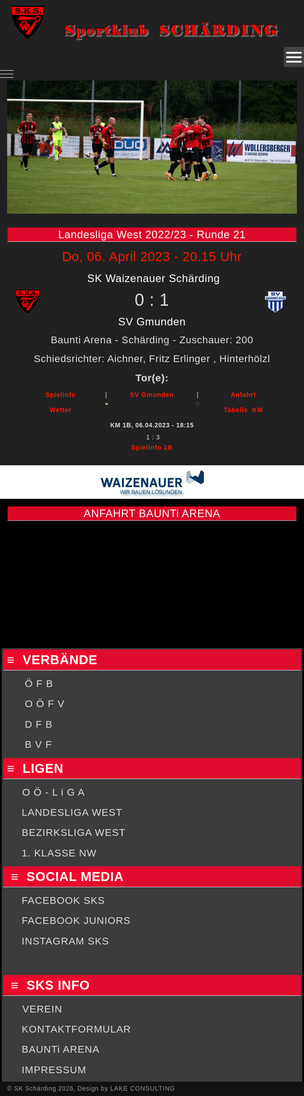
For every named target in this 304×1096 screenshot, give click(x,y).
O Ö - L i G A (53, 792)
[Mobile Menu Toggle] (6, 73)
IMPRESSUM (54, 1069)
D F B (38, 724)
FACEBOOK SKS (63, 900)
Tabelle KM (243, 409)
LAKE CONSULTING (142, 1088)
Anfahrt (243, 394)
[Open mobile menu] (294, 57)
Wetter (61, 409)
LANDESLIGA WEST (72, 812)
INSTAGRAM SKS (65, 941)
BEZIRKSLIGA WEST (74, 832)
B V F (38, 744)
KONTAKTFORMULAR (76, 1029)
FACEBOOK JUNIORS (76, 920)
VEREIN (42, 1009)
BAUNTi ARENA (61, 1049)
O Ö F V (44, 703)
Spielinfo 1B (152, 447)
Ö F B (39, 683)
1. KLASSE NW (59, 853)
